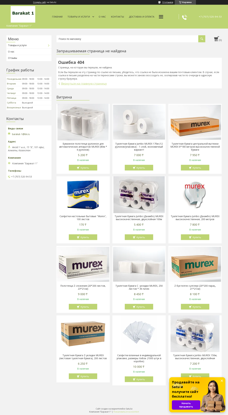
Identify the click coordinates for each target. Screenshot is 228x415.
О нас (102, 16)
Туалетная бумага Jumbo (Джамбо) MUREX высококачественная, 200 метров (195, 218)
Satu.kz (129, 408)
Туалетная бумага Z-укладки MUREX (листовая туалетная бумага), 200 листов (83, 357)
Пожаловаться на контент (126, 411)
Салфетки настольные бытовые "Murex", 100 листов (83, 218)
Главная (57, 16)
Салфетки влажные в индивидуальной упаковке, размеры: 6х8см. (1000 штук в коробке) (139, 358)
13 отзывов (167, 2)
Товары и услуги (78, 16)
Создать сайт (39, 2)
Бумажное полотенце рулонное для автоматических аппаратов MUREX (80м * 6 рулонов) (83, 146)
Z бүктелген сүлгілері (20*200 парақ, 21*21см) (195, 287)
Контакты (117, 16)
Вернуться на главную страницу (84, 83)
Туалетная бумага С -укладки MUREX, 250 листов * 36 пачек (139, 287)
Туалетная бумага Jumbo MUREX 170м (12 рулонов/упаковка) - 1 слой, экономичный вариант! (139, 146)
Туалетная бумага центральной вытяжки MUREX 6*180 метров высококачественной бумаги (195, 146)
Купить (85, 167)
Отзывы (12, 58)
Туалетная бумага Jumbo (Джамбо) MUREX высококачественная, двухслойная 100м (139, 218)
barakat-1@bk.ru (21, 134)
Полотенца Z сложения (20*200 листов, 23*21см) (83, 287)
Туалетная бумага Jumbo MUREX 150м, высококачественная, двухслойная (195, 357)
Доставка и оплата (141, 16)
